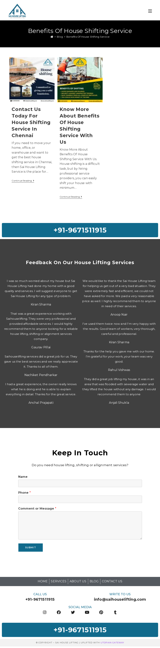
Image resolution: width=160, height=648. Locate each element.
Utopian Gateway (112, 644)
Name (23, 477)
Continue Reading (23, 181)
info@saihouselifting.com (120, 600)
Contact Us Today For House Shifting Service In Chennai (31, 122)
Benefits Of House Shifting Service (88, 37)
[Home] (51, 37)
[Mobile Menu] (150, 10)
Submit (30, 548)
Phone (24, 493)
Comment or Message (37, 509)
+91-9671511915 (40, 600)
